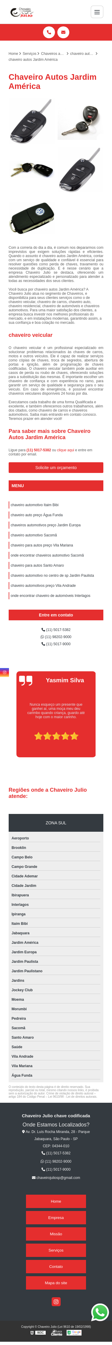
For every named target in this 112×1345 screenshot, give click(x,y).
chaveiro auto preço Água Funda (37, 515)
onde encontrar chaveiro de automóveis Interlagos (50, 596)
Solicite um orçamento (56, 467)
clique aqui (65, 450)
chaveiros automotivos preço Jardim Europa (46, 525)
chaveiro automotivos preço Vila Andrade (43, 586)
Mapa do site (56, 1283)
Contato (56, 1266)
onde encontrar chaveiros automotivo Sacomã (47, 555)
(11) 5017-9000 (56, 644)
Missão (56, 1234)
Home (56, 1201)
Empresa (56, 1217)
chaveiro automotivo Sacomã (34, 535)
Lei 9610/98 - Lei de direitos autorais (72, 1096)
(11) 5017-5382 (39, 450)
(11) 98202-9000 (56, 637)
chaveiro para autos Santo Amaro (37, 565)
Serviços (56, 1250)
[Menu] (97, 12)
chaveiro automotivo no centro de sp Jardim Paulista (52, 575)
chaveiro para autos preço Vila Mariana (42, 545)
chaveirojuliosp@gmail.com (56, 1178)
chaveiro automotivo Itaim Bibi (35, 505)
